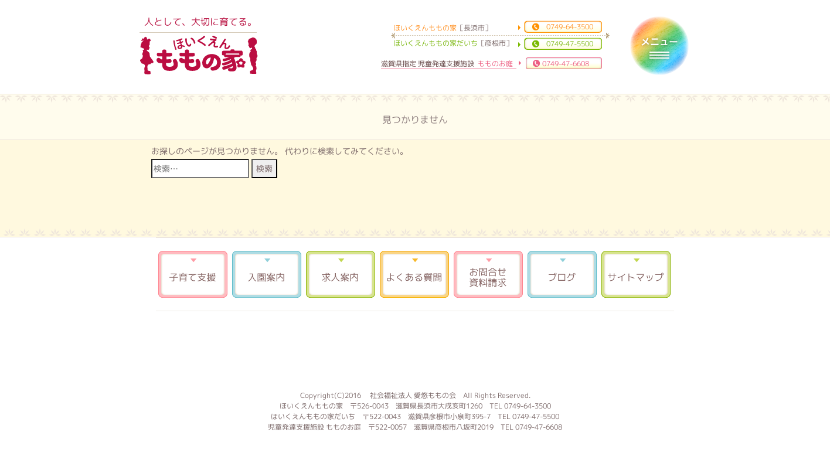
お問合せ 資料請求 (488, 274)
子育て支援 (192, 274)
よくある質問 (414, 274)
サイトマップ (636, 274)
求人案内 (340, 274)
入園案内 (266, 274)
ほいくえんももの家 (199, 56)
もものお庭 (415, 349)
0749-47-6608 (565, 64)
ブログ (562, 274)
